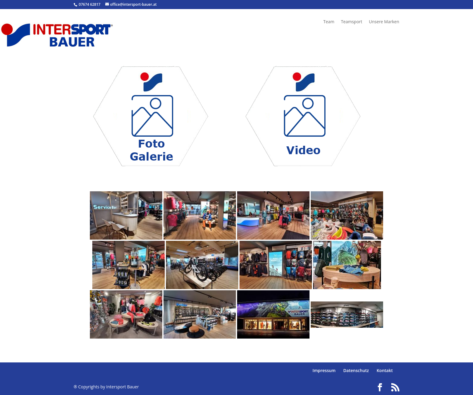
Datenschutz (356, 370)
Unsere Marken (384, 22)
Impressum (324, 370)
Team (328, 22)
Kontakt (384, 370)
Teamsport (351, 22)
